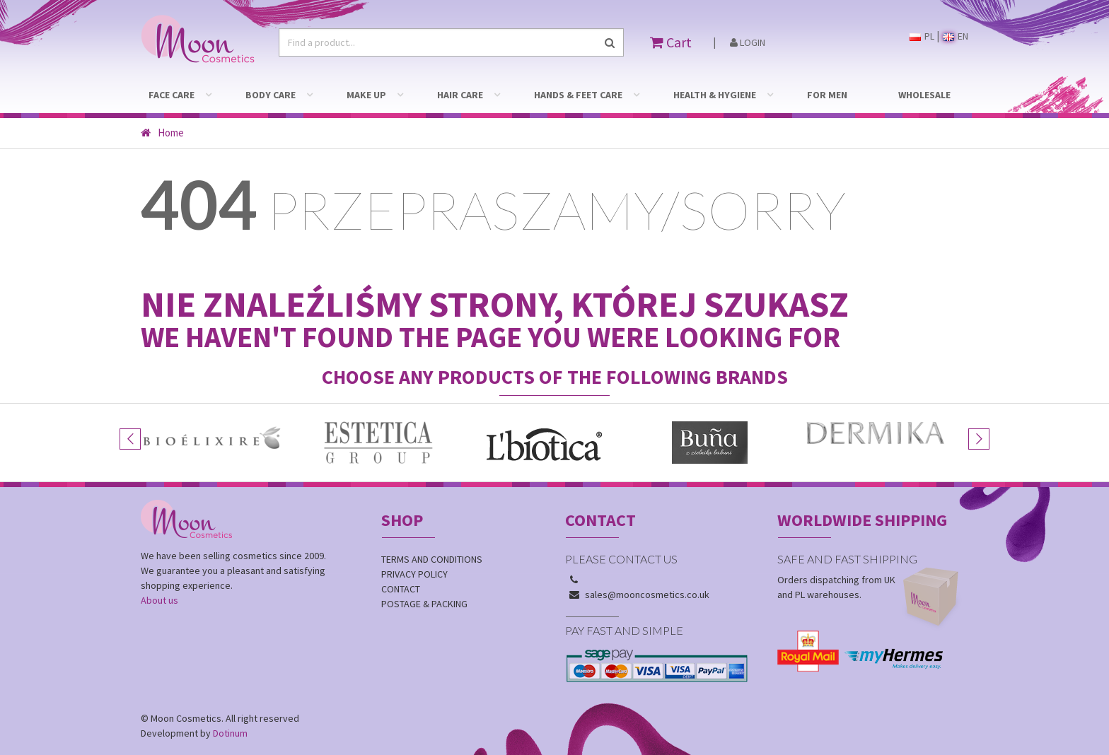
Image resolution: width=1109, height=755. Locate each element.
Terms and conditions (431, 559)
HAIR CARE (460, 94)
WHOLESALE (924, 94)
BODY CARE (270, 94)
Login (747, 42)
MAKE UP (366, 94)
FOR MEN (827, 94)
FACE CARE (171, 94)
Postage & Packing (424, 603)
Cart (671, 42)
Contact (400, 589)
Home (162, 132)
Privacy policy (414, 574)
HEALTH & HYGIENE (714, 94)
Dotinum (230, 733)
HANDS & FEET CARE (578, 94)
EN (955, 36)
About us (159, 600)
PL (922, 36)
